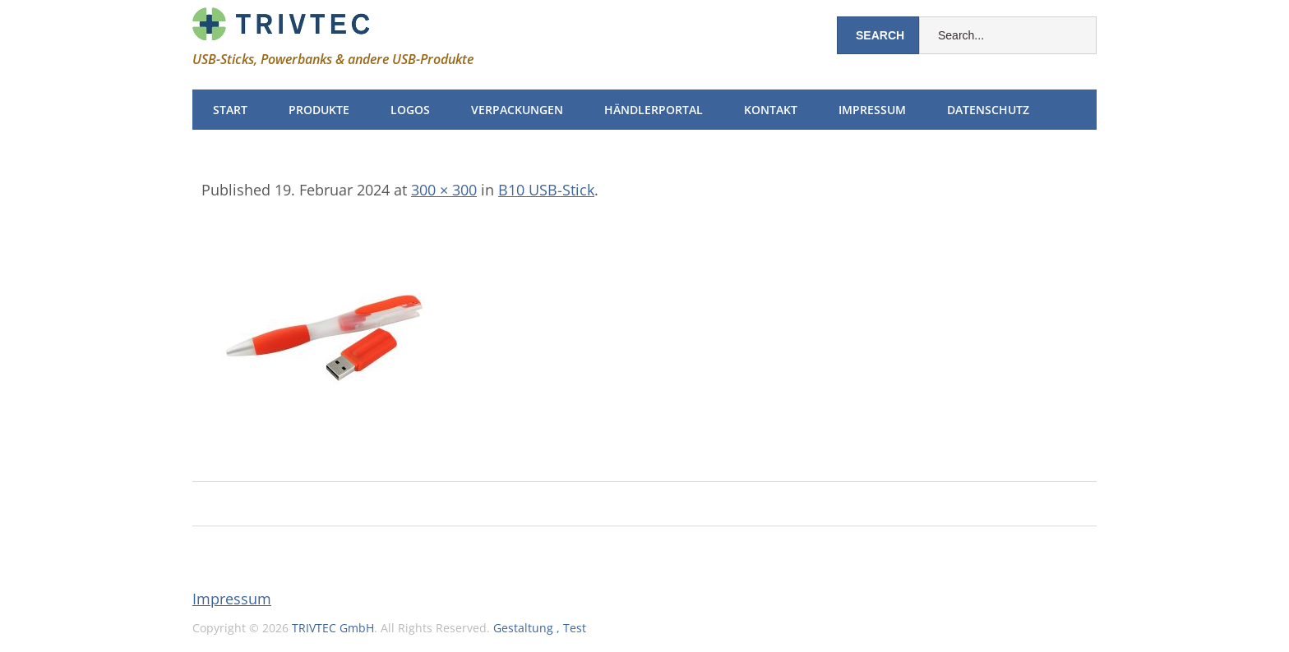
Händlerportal (653, 109)
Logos (410, 109)
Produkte (319, 109)
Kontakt (770, 109)
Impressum (872, 109)
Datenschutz (988, 109)
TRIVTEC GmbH (333, 628)
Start (230, 109)
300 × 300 (444, 190)
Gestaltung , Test (539, 628)
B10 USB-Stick (546, 190)
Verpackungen (517, 109)
